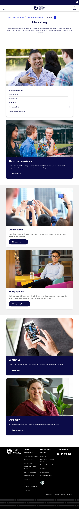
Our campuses (28, 463)
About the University (29, 452)
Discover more (18, 242)
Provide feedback (45, 472)
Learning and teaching (30, 472)
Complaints (43, 468)
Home (9, 17)
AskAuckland (43, 456)
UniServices (27, 490)
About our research (29, 459)
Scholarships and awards (39, 111)
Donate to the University (47, 465)
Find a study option (29, 475)
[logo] (39, 8)
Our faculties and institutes (31, 456)
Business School (18, 17)
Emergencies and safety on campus (47, 460)
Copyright (56, 494)
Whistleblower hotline (46, 475)
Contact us (39, 103)
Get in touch (17, 370)
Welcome (16, 174)
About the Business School (35, 17)
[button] (77, 2)
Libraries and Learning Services (30, 467)
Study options (39, 94)
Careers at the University (30, 486)
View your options (19, 304)
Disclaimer (69, 494)
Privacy (63, 494)
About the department (39, 90)
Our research (39, 98)
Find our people (18, 430)
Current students (39, 107)
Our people (15, 419)
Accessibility (49, 494)
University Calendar (29, 483)
